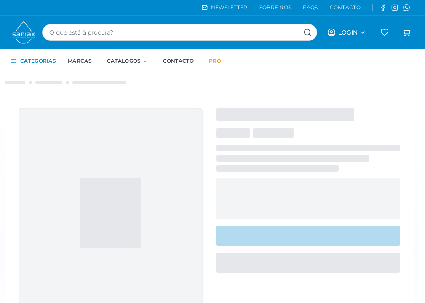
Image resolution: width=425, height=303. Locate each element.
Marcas (80, 61)
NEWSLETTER (225, 7)
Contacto (178, 61)
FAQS (310, 7)
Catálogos (127, 61)
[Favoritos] (384, 32)
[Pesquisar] (307, 32)
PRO (215, 61)
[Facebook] (383, 7)
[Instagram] (394, 7)
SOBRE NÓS (275, 7)
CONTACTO (345, 7)
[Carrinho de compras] (406, 32)
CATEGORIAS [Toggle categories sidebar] (33, 61)
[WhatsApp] (406, 7)
